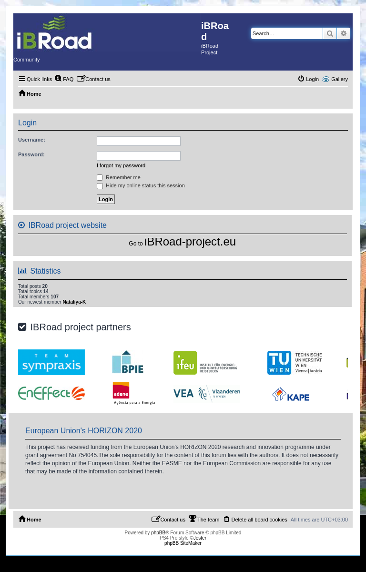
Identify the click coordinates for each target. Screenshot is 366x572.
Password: (31, 154)
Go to (135, 243)
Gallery (339, 79)
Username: (31, 140)
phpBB (158, 532)
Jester (199, 538)
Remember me (119, 177)
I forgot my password (121, 165)
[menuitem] (63, 79)
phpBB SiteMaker (183, 543)
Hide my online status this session (141, 185)
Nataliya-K (74, 302)
